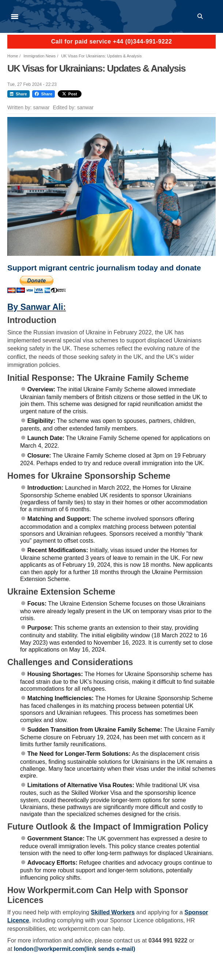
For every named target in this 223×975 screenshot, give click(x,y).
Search (201, 16)
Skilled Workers (113, 912)
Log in (212, 16)
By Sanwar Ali (35, 307)
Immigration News (39, 56)
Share (18, 94)
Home (12, 56)
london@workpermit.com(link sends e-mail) (74, 949)
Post (69, 94)
